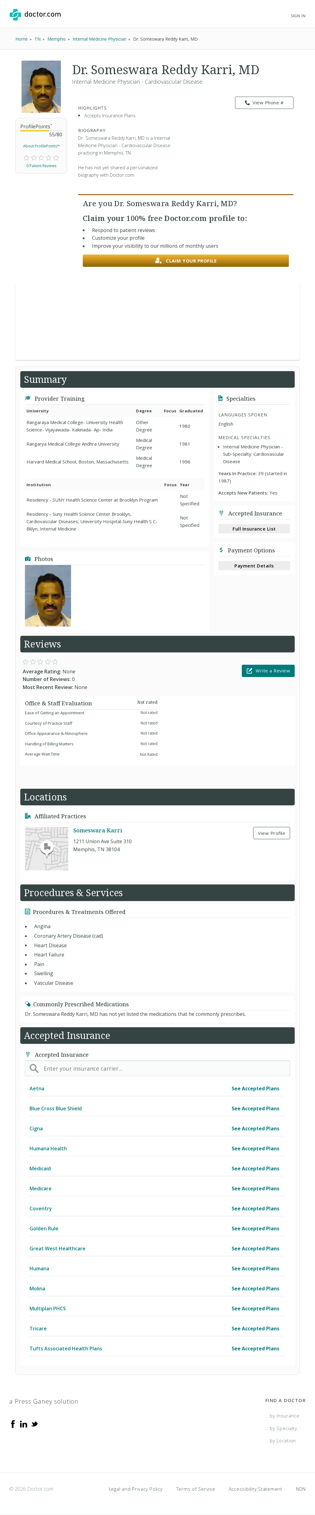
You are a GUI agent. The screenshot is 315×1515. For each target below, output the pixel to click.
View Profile (271, 833)
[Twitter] (34, 1424)
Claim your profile (186, 260)
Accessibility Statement (255, 1489)
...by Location (280, 1440)
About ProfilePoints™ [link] (41, 146)
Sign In (298, 15)
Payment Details (254, 566)
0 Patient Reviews (41, 165)
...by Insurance (282, 1416)
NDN (301, 1489)
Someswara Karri (97, 830)
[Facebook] (13, 1424)
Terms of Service (195, 1489)
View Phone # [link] (264, 103)
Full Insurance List (254, 529)
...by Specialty (281, 1428)
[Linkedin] (23, 1424)
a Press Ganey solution (43, 1401)
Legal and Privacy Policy (136, 1489)
